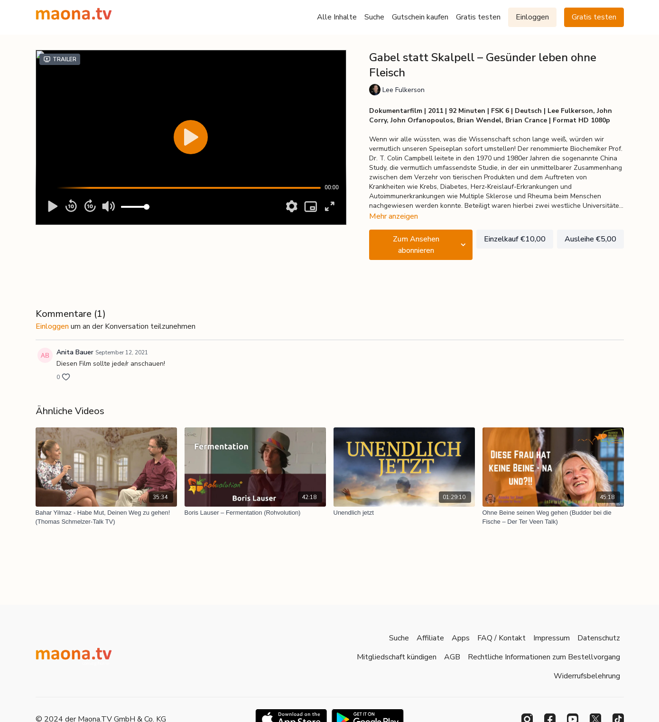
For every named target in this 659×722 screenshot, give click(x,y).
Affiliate (430, 638)
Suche (374, 17)
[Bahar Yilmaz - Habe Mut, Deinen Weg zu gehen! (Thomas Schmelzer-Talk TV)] (106, 517)
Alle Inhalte (337, 17)
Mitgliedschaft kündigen (396, 657)
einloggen (52, 326)
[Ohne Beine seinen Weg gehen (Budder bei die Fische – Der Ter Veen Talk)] (553, 517)
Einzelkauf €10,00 (515, 239)
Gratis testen (478, 17)
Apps (461, 638)
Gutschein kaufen (420, 17)
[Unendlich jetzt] (404, 513)
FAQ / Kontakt (501, 638)
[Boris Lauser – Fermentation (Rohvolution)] (255, 513)
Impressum (551, 638)
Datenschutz (598, 638)
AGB (452, 657)
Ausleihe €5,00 (590, 239)
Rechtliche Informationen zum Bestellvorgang (544, 657)
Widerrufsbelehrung (587, 676)
